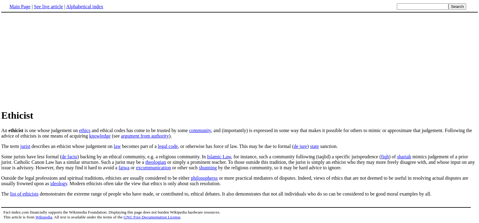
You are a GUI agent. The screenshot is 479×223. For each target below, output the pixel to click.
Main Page (20, 6)
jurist (25, 146)
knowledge (100, 135)
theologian (155, 162)
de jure (300, 146)
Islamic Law (219, 156)
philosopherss (204, 178)
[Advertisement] (239, 60)
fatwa (124, 167)
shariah (404, 156)
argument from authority (145, 135)
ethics (84, 130)
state (314, 146)
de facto (69, 156)
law (117, 146)
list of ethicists (24, 193)
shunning (208, 167)
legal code (168, 146)
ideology (58, 183)
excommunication (153, 167)
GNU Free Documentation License (151, 217)
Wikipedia (43, 217)
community (200, 130)
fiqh (385, 156)
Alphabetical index (84, 6)
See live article (48, 6)
